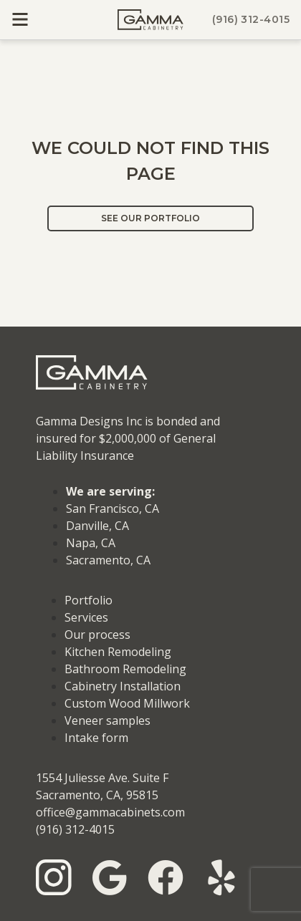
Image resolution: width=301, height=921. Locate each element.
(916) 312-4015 (251, 19)
